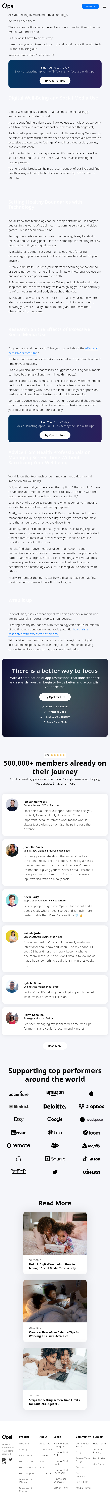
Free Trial (24, 1443)
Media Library (83, 1488)
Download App (90, 6)
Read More (55, 1046)
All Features (25, 1455)
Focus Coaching (81, 1474)
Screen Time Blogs (83, 1460)
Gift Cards (98, 1464)
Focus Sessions (27, 1467)
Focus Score (26, 1461)
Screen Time (61, 1487)
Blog (78, 1452)
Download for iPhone (27, 1481)
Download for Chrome (27, 1489)
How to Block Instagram (61, 1445)
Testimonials (47, 1449)
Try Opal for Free (55, 697)
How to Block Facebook (61, 1471)
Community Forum (82, 1445)
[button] (104, 6)
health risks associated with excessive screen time (48, 631)
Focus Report (26, 1473)
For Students (100, 1458)
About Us (45, 1443)
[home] (8, 6)
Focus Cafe (82, 1482)
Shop (42, 1461)
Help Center (100, 1443)
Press (43, 1467)
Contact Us (46, 1473)
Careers (44, 1455)
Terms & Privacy (98, 1451)
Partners (81, 1467)
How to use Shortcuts (60, 1480)
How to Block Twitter (61, 1462)
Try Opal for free (55, 80)
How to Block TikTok (61, 1454)
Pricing (23, 1449)
